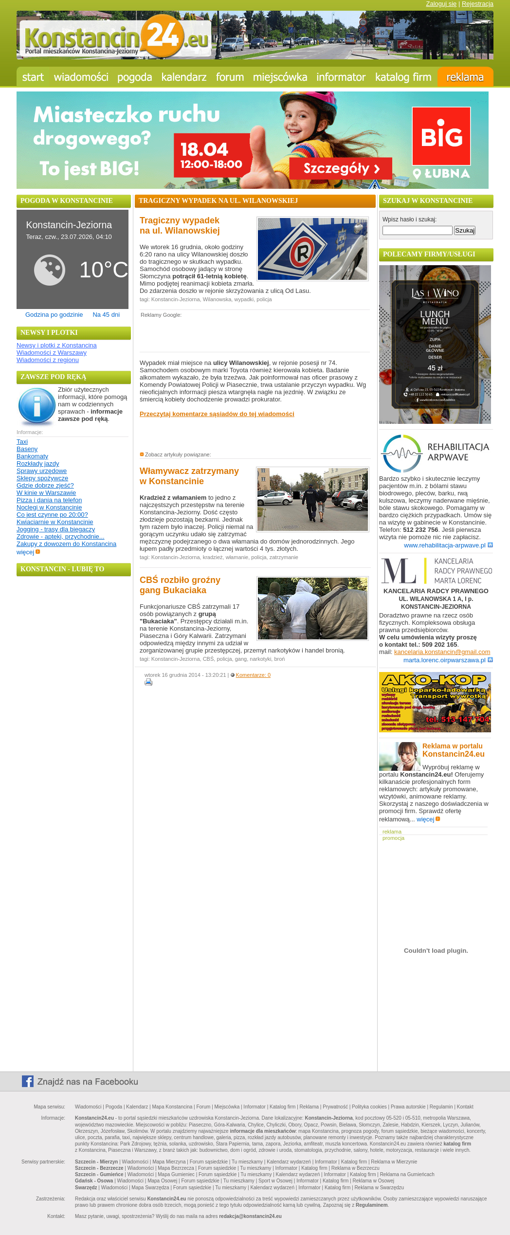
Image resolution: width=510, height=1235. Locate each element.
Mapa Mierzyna (168, 1161)
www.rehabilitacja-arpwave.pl (448, 545)
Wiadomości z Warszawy (52, 352)
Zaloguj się (441, 3)
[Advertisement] (253, 334)
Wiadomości (88, 1106)
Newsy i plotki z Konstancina (57, 345)
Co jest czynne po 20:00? (52, 514)
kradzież (213, 557)
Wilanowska (217, 299)
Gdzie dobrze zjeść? (45, 485)
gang (241, 659)
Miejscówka (227, 1106)
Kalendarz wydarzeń (289, 1161)
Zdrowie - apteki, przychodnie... (61, 536)
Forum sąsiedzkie (209, 1161)
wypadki (244, 299)
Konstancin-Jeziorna (175, 299)
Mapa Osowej (162, 1180)
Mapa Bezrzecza (176, 1168)
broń (279, 659)
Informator (254, 1106)
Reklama (309, 1106)
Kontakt (465, 1106)
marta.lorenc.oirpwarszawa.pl (448, 660)
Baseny (27, 449)
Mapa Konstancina (172, 1106)
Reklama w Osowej (373, 1180)
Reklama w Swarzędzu (379, 1187)
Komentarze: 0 (253, 675)
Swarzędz (86, 1187)
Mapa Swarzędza (150, 1187)
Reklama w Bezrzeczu (355, 1168)
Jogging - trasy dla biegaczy (56, 529)
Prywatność (335, 1106)
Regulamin (441, 1106)
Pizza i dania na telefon (49, 500)
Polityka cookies (369, 1106)
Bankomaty (32, 456)
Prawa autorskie (408, 1106)
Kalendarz (137, 1106)
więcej (28, 552)
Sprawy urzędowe (42, 470)
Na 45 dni (106, 314)
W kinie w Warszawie (46, 492)
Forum (203, 1106)
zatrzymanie (284, 557)
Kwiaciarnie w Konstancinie (55, 522)
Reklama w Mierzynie (394, 1161)
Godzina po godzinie (54, 314)
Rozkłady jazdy (38, 463)
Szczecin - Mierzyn (96, 1161)
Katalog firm (282, 1106)
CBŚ (208, 659)
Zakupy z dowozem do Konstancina (66, 543)
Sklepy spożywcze (42, 478)
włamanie (237, 557)
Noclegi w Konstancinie (49, 507)
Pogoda (114, 1106)
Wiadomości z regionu (48, 359)
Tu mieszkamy (247, 1161)
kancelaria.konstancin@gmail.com (442, 651)
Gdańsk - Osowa (94, 1180)
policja (264, 299)
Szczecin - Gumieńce (99, 1174)
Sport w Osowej (275, 1180)
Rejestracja (477, 3)
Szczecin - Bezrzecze (99, 1168)
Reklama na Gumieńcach (407, 1174)
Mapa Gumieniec (176, 1174)
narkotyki (260, 659)
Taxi (22, 441)
